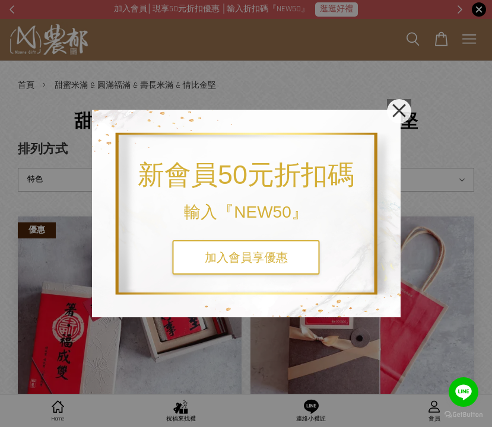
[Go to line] (463, 392)
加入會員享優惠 (246, 257)
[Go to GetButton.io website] (464, 415)
